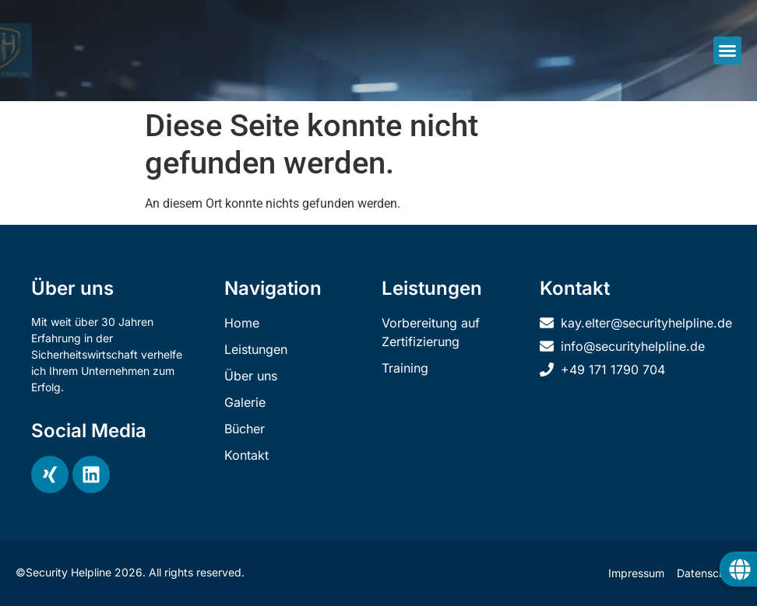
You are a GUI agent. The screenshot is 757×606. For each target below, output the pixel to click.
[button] (727, 51)
